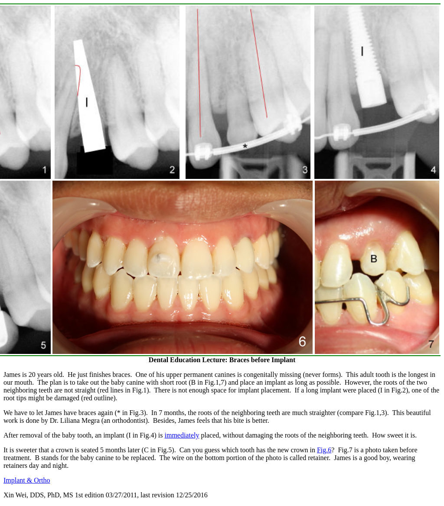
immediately (181, 435)
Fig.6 (324, 450)
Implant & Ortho (26, 480)
